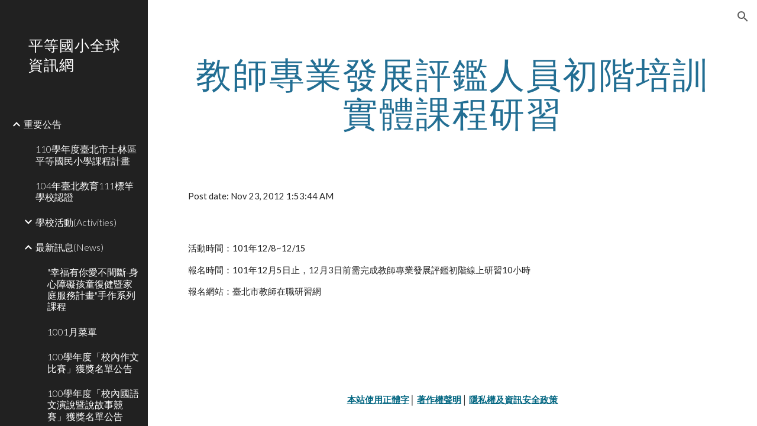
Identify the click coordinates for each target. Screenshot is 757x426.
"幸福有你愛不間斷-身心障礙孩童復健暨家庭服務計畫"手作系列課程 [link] (92, 289)
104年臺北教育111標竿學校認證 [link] (84, 191)
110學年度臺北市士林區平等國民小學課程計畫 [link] (86, 154)
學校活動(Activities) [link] (76, 222)
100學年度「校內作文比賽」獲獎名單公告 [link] (93, 362)
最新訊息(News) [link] (69, 247)
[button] (743, 16)
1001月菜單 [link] (72, 331)
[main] (452, 93)
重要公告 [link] (43, 124)
